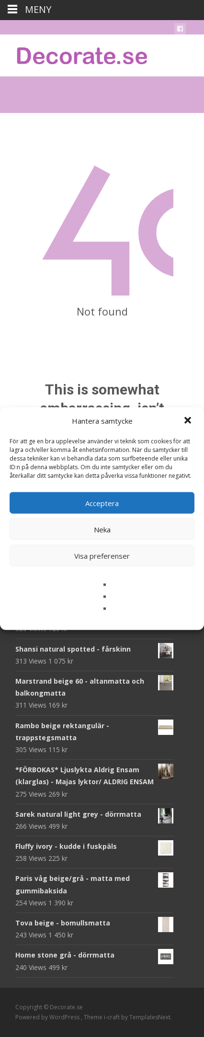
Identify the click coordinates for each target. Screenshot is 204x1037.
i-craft (112, 1017)
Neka (102, 529)
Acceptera (102, 502)
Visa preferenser (102, 555)
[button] (188, 421)
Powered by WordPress (48, 1017)
